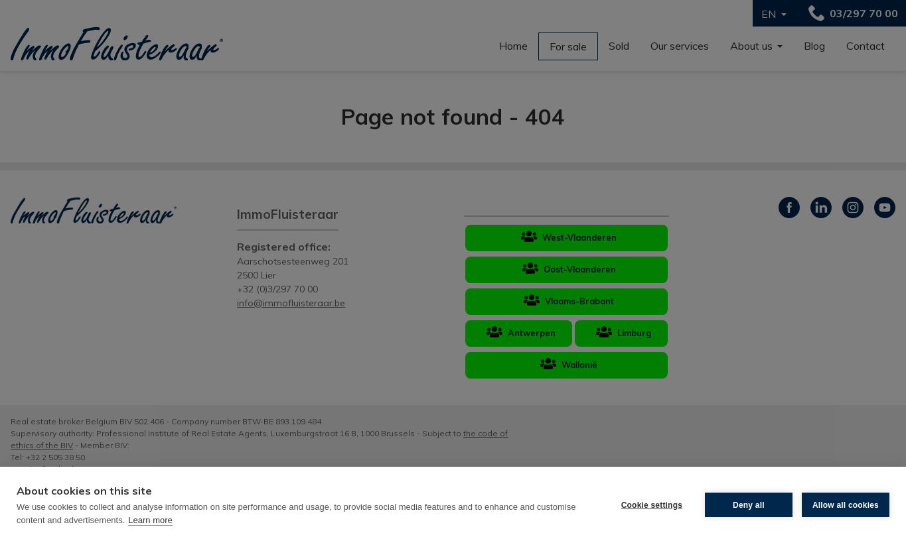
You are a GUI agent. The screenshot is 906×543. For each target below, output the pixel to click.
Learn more (150, 520)
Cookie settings (651, 505)
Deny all (749, 505)
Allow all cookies (845, 505)
